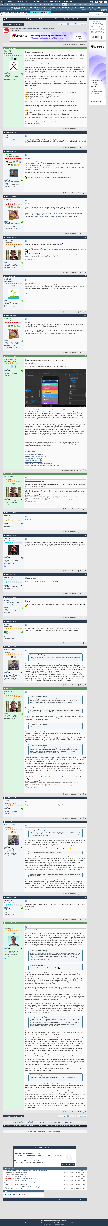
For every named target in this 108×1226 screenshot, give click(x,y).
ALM (40, 5)
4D (12, 7)
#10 (85, 512)
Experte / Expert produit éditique (26, 1160)
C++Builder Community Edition (35, 456)
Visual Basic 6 (82, 7)
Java (52, 5)
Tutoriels (19, 2)
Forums (10, 2)
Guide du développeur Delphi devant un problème (63, 249)
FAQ (26, 2)
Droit (72, 2)
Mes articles (40, 122)
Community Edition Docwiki (34, 458)
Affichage (81, 44)
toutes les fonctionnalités (65, 84)
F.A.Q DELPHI (35, 10)
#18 (85, 821)
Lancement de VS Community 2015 (15, 1175)
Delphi (17, 7)
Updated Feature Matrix (33, 460)
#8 (85, 356)
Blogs (32, 2)
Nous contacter (63, 1200)
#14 (85, 621)
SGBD (80, 5)
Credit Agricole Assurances (29, 1155)
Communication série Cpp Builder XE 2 (23, 1179)
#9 (85, 473)
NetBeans (44, 7)
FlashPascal (52, 122)
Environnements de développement (24, 19)
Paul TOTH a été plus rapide (34, 481)
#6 (85, 276)
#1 (85, 48)
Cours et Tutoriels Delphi (51, 216)
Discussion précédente (37, 1131)
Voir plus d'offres (68, 1164)
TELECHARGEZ (68, 1122)
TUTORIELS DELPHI (46, 10)
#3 (85, 151)
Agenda (28, 14)
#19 (85, 897)
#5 (85, 237)
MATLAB (52, 7)
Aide (26, 249)
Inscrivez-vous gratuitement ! (40, 12)
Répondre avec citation (69, 128)
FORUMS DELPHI (25, 10)
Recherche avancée (101, 14)
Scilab (58, 7)
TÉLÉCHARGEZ (86, 10)
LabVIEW (37, 7)
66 (17, 188)
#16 (85, 688)
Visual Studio (66, 7)
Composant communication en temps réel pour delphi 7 (21, 1183)
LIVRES (56, 10)
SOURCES (73, 10)
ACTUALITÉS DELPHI (12, 10)
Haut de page (82, 1200)
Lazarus (91, 7)
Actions (15, 14)
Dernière (83, 24)
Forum (8, 19)
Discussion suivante (53, 1131)
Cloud (31, 5)
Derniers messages (6, 14)
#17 (85, 797)
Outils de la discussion (69, 44)
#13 (85, 597)
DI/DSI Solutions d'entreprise (19, 5)
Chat (39, 2)
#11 (85, 535)
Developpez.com (72, 1200)
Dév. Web (58, 5)
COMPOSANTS (64, 10)
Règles (38, 14)
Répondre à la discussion (13, 25)
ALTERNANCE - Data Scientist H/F (27, 1153)
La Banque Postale (25, 1162)
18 (80, 470)
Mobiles (92, 5)
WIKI (94, 10)
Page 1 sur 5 (63, 24)
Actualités (17, 1122)
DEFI (79, 10)
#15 (85, 646)
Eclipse (23, 7)
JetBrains (29, 7)
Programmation (72, 5)
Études (65, 2)
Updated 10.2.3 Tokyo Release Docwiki (38, 464)
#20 (85, 923)
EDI (64, 5)
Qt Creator (98, 7)
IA (36, 5)
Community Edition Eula (33, 462)
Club (78, 2)
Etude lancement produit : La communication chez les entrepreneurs (25, 1171)
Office (86, 5)
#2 (85, 132)
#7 (85, 315)
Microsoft (46, 5)
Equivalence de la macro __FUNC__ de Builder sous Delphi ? (22, 1187)
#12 (85, 574)
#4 (85, 196)
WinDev (74, 7)
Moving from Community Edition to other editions (42, 465)
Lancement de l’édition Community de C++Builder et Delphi (36, 29)
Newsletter (48, 2)
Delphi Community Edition (34, 455)
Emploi (57, 2)
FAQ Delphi (35, 216)
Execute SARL (36, 123)
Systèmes (99, 5)
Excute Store (35, 125)
